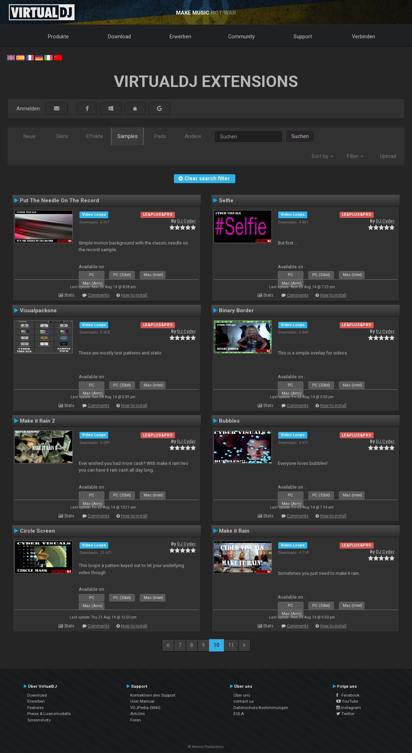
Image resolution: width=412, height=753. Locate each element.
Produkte (58, 36)
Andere (193, 136)
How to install (134, 295)
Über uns (242, 695)
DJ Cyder (186, 221)
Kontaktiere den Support (153, 695)
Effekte (94, 136)
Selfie (226, 200)
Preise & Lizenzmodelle (49, 713)
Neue (29, 136)
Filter (355, 156)
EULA (239, 713)
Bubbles (229, 421)
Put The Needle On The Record (59, 200)
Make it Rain (234, 531)
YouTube (347, 701)
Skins (62, 136)
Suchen (300, 136)
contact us (244, 701)
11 (231, 645)
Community (241, 36)
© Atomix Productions (206, 746)
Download (119, 36)
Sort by (322, 156)
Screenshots (39, 720)
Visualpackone (38, 310)
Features (35, 707)
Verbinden (363, 36)
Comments (98, 295)
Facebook (347, 695)
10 (216, 645)
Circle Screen (37, 531)
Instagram (348, 707)
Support (302, 36)
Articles (137, 713)
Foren (135, 720)
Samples (127, 136)
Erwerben (180, 36)
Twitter (345, 713)
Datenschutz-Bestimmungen (261, 707)
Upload (388, 156)
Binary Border (236, 310)
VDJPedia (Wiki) (145, 707)
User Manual (142, 701)
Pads (160, 136)
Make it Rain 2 (37, 421)
